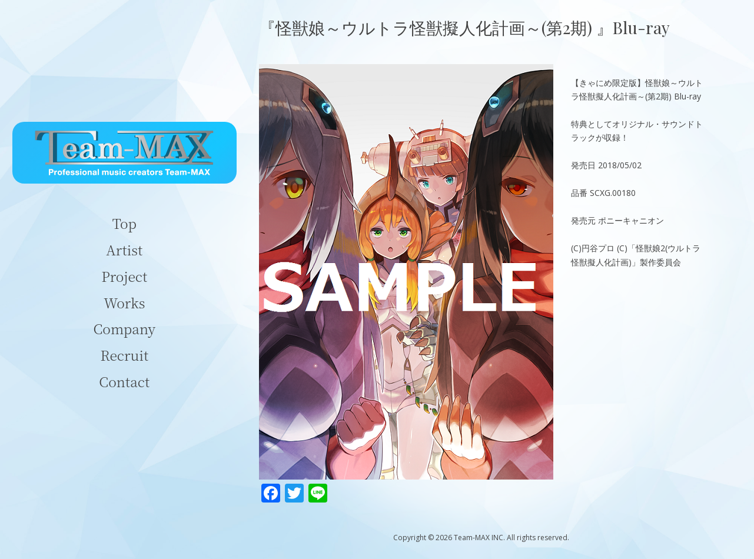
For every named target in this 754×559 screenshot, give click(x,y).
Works (124, 302)
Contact (124, 381)
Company (125, 328)
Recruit (124, 355)
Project (124, 276)
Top (124, 223)
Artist (124, 249)
